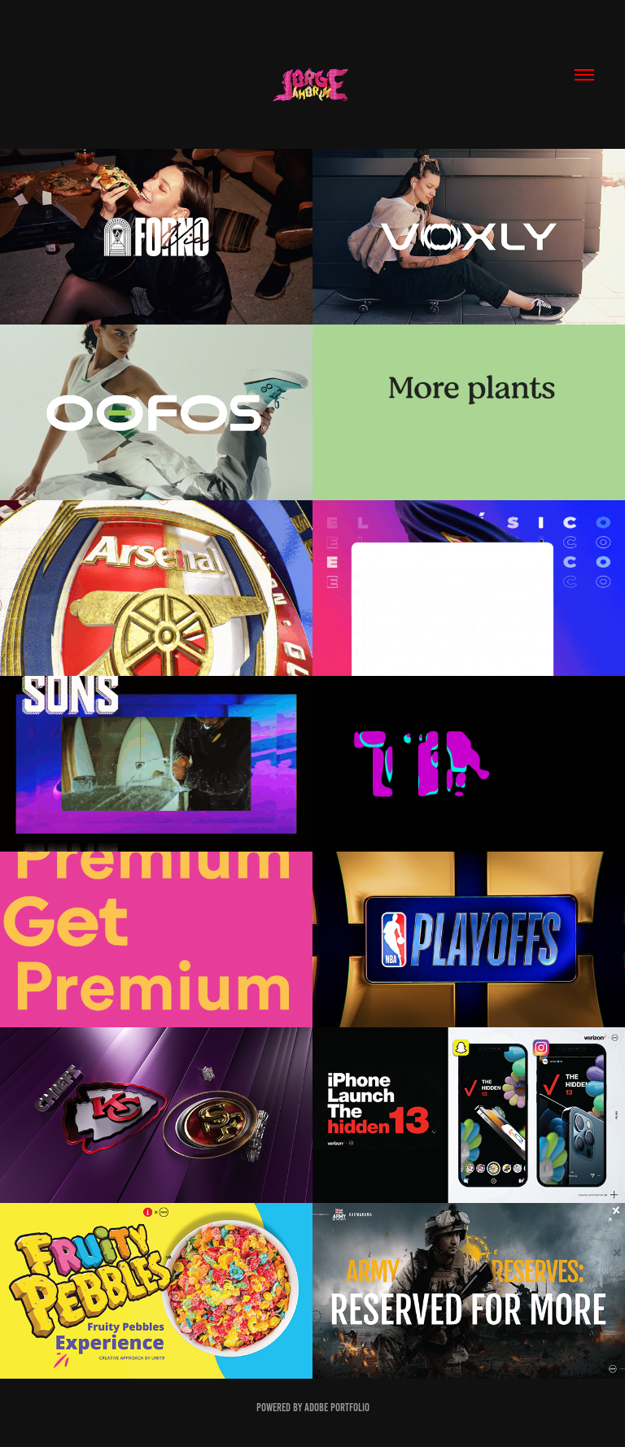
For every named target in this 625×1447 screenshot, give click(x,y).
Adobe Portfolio (336, 1407)
